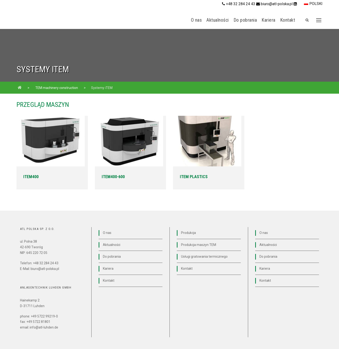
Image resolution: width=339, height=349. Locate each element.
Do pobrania (245, 20)
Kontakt (287, 20)
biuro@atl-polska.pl (277, 4)
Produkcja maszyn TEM (198, 245)
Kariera (268, 20)
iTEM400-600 (113, 176)
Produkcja (188, 233)
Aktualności (217, 20)
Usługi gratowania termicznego (204, 256)
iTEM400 (31, 176)
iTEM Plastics (194, 176)
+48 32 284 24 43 (240, 4)
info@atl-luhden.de (44, 327)
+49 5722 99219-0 (44, 316)
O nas (196, 20)
